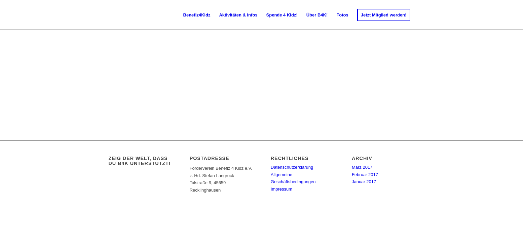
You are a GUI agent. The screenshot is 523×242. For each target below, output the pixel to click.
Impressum (281, 189)
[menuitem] (197, 15)
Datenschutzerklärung (292, 167)
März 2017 (362, 167)
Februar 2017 (365, 174)
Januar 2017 (364, 181)
